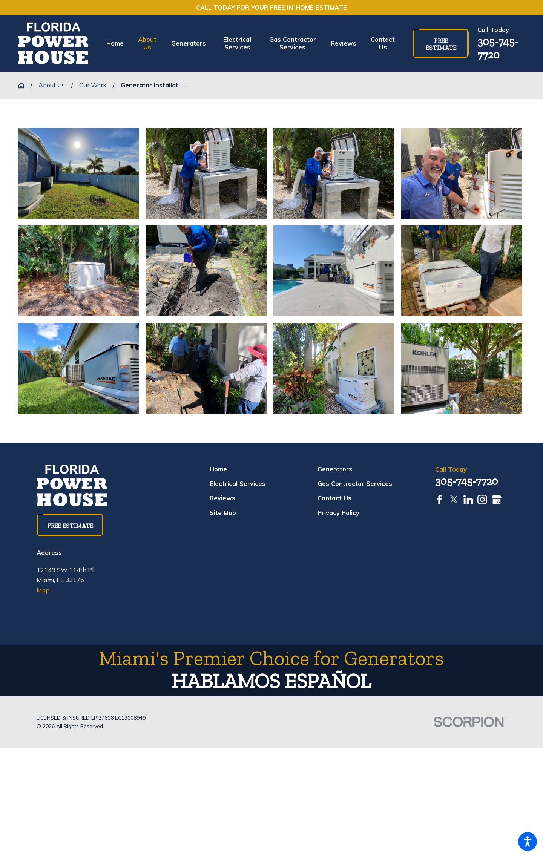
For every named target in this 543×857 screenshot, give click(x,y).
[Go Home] (24, 85)
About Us (51, 85)
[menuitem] (118, 43)
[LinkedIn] (468, 499)
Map (43, 590)
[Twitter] (454, 499)
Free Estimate (441, 44)
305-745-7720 (497, 48)
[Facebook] (440, 499)
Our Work (92, 85)
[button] (527, 841)
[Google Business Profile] (497, 499)
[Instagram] (482, 499)
